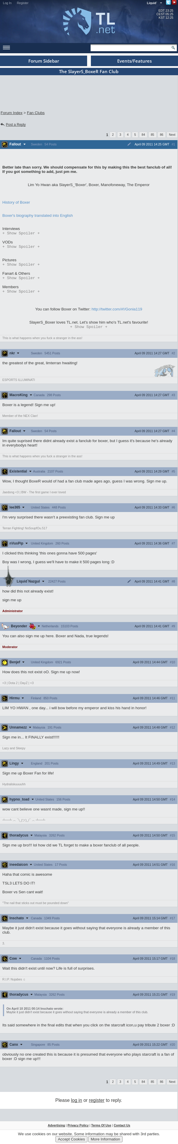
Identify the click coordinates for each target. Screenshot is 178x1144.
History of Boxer (16, 202)
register (96, 1103)
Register (23, 3)
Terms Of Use (101, 1129)
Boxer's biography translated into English (37, 215)
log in (76, 1103)
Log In (7, 3)
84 (143, 134)
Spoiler (21, 233)
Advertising (56, 1129)
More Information (105, 1139)
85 (152, 134)
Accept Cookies (71, 1139)
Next (172, 134)
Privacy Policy (78, 1129)
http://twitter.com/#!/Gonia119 (116, 312)
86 (161, 134)
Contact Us (122, 1129)
